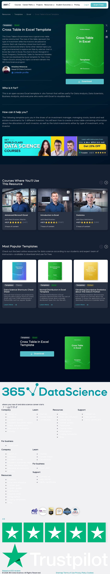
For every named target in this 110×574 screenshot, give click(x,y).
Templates (18, 14)
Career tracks (46, 417)
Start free (99, 5)
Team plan (13, 446)
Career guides (66, 423)
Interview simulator (69, 417)
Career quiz (65, 420)
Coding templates (68, 434)
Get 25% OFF (92, 146)
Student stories (15, 420)
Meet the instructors (18, 426)
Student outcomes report (20, 423)
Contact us (90, 414)
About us (12, 414)
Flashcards (65, 426)
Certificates (45, 420)
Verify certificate (93, 420)
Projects (39, 5)
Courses (18, 5)
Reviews (12, 417)
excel (29, 14)
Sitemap (59, 573)
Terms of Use (69, 573)
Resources (6, 14)
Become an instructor (18, 428)
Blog (62, 437)
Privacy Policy (81, 573)
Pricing (76, 5)
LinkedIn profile (20, 73)
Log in (86, 5)
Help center (90, 417)
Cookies (90, 573)
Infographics (65, 431)
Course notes (66, 428)
